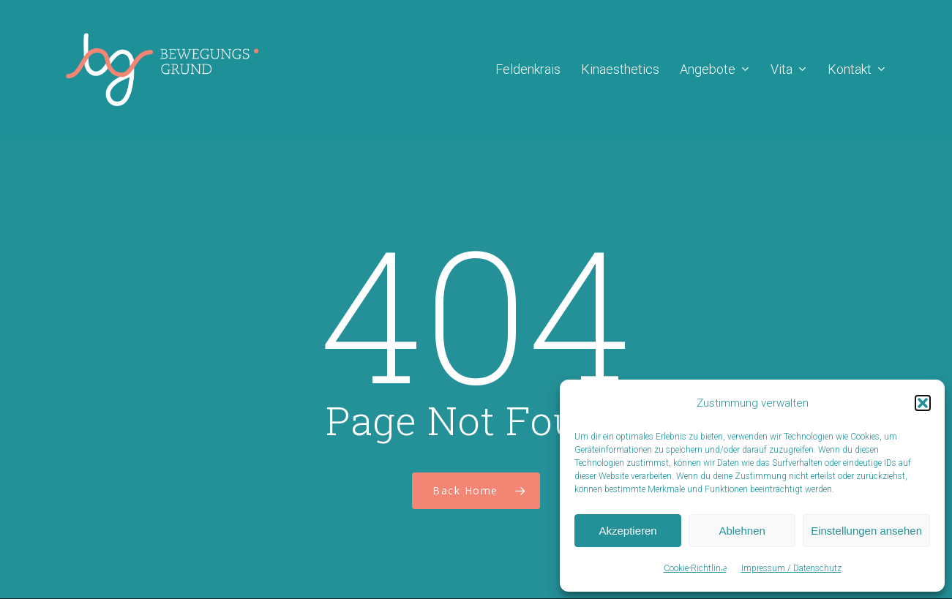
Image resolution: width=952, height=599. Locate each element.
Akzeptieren (627, 530)
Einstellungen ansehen (866, 530)
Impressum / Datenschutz (791, 568)
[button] (922, 403)
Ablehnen (742, 530)
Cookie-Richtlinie (695, 568)
